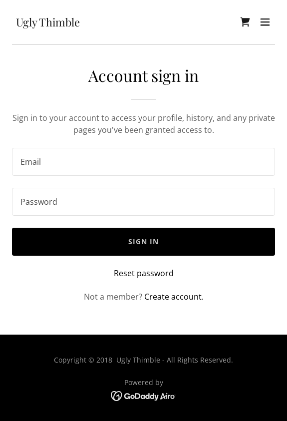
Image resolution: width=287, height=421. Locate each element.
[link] (48, 23)
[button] (265, 22)
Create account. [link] (174, 296)
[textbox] (143, 162)
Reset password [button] (144, 273)
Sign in (143, 241)
